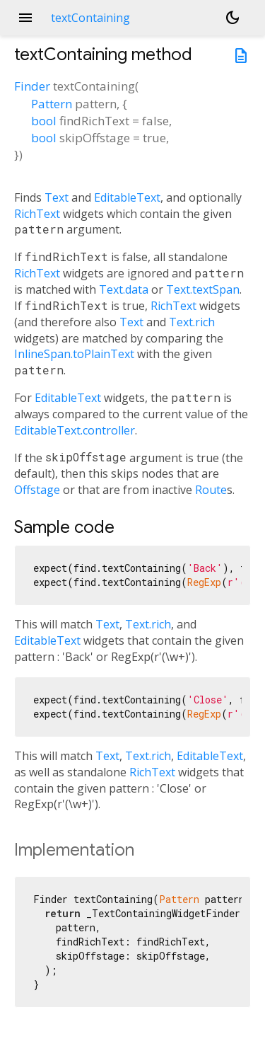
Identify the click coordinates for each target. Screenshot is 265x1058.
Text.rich (192, 322)
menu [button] (25, 17)
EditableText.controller (74, 430)
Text (57, 197)
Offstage (37, 490)
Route (211, 490)
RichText (37, 214)
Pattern (51, 104)
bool (44, 121)
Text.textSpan (203, 289)
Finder (32, 86)
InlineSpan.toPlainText (74, 354)
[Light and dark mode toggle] (232, 17)
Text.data (123, 289)
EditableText (127, 197)
